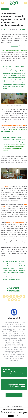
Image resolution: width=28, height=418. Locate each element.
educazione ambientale (13, 290)
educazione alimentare (7, 131)
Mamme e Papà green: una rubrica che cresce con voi (13, 373)
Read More (17, 416)
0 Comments (22, 29)
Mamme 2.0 (5, 29)
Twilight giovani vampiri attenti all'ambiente (16, 386)
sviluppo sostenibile (14, 291)
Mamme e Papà (5, 9)
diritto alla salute (14, 287)
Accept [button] (11, 416)
